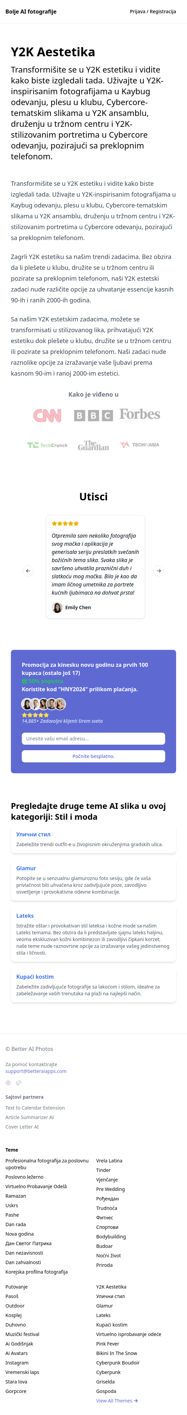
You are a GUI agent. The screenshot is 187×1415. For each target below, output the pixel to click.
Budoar (104, 1246)
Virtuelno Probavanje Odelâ (36, 1186)
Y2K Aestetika (111, 1286)
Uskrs (11, 1205)
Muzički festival (22, 1334)
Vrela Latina (109, 1160)
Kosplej (13, 1315)
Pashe (12, 1215)
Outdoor (14, 1305)
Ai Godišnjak (19, 1343)
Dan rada (15, 1224)
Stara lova (16, 1381)
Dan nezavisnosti (24, 1253)
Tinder (103, 1170)
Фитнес (104, 1217)
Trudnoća (106, 1208)
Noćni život (108, 1255)
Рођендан (107, 1198)
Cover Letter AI (22, 1126)
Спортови (107, 1227)
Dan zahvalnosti (23, 1262)
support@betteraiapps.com (36, 1071)
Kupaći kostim (35, 976)
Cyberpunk (108, 1372)
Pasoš (11, 1296)
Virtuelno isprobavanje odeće (129, 1334)
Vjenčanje (107, 1179)
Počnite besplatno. (93, 756)
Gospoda (106, 1391)
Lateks (25, 915)
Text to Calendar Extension (35, 1107)
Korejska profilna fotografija (36, 1272)
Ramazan (15, 1196)
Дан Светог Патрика (28, 1243)
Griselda (105, 1381)
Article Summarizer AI (29, 1117)
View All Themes (117, 1400)
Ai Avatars (16, 1353)
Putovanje (16, 1286)
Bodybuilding (111, 1236)
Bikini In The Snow (116, 1353)
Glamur (26, 868)
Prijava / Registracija (153, 11)
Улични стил (33, 834)
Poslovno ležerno (24, 1177)
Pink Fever (107, 1343)
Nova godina (19, 1234)
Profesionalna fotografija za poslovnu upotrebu (47, 1164)
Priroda (104, 1265)
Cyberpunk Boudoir (118, 1362)
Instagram (17, 1362)
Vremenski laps (22, 1372)
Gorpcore (16, 1391)
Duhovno (15, 1324)
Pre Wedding (110, 1189)
